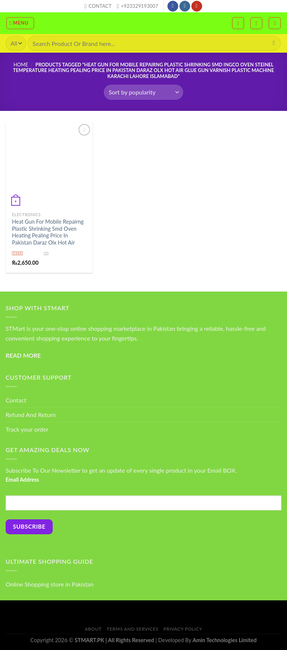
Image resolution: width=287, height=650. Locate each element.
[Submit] (274, 43)
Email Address (22, 479)
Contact (16, 400)
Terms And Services (132, 629)
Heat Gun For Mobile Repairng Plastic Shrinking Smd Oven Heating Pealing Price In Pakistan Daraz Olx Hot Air (48, 232)
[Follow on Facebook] (172, 6)
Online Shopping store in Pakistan (50, 584)
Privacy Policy (183, 629)
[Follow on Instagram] (184, 6)
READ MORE (23, 355)
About (93, 629)
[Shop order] (143, 92)
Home (20, 65)
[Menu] (20, 23)
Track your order (27, 429)
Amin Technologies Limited (224, 640)
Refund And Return (31, 414)
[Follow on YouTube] (196, 6)
